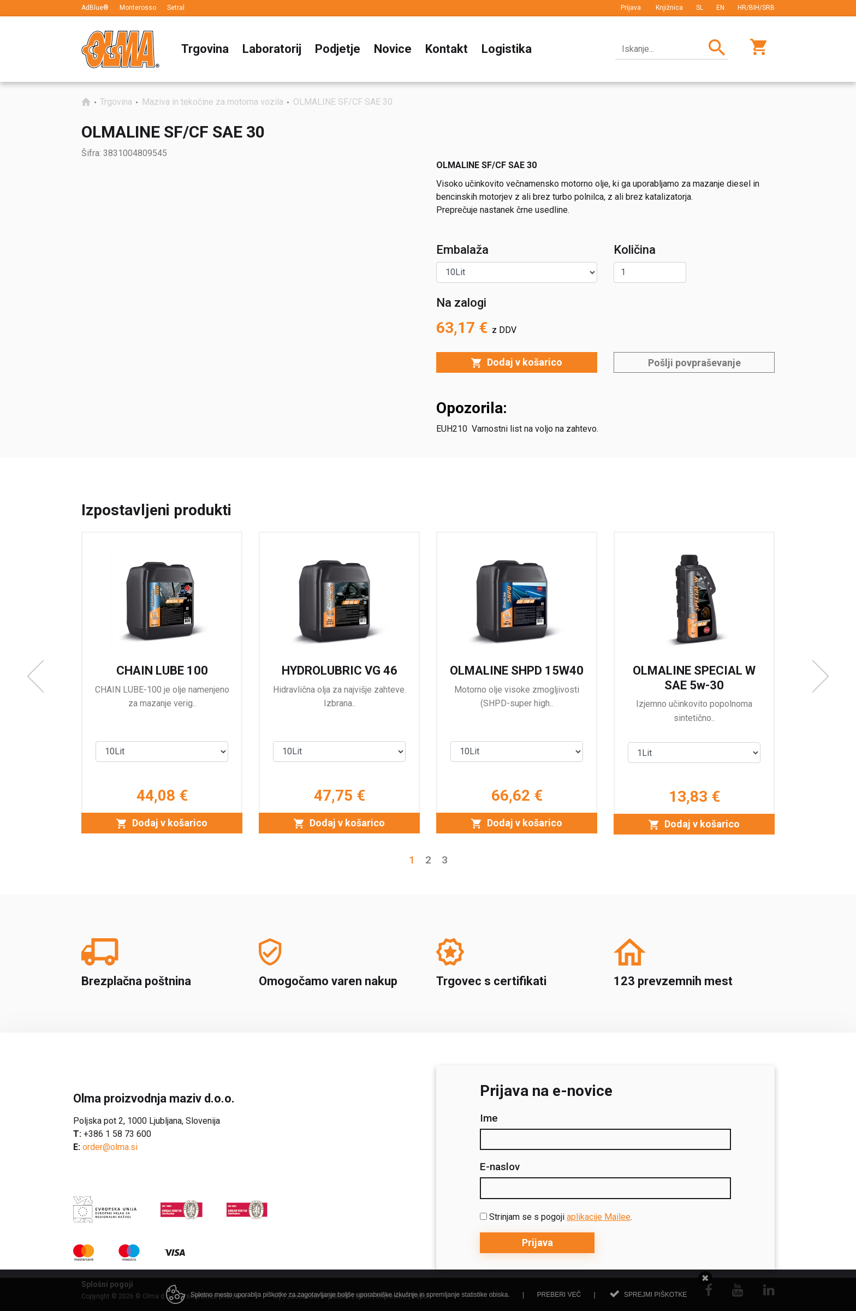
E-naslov (500, 1167)
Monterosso (138, 7)
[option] (161, 683)
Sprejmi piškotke (655, 1294)
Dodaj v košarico (516, 362)
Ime (489, 1118)
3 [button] (445, 860)
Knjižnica (669, 7)
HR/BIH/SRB (756, 7)
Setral (176, 7)
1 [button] (412, 860)
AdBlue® (95, 7)
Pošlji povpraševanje (694, 362)
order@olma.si (110, 1147)
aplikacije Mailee (599, 1217)
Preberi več (559, 1294)
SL (699, 7)
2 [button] (428, 860)
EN (720, 7)
